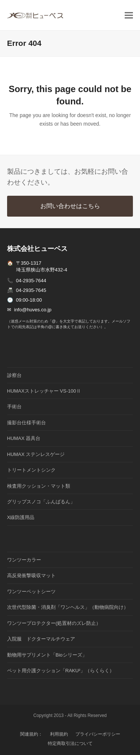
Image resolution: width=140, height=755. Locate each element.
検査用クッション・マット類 (38, 486)
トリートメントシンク (31, 470)
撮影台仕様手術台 (26, 422)
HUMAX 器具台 (24, 438)
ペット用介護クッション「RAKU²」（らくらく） (60, 670)
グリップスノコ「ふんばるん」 (41, 501)
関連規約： (31, 734)
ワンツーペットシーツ (31, 591)
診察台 (14, 375)
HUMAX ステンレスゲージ (36, 454)
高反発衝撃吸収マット (31, 575)
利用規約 (59, 734)
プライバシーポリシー (97, 734)
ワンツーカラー (24, 560)
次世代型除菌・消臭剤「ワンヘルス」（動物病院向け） (67, 607)
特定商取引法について (70, 743)
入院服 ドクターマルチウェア (41, 639)
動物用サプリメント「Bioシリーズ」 (47, 655)
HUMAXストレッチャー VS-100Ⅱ (44, 391)
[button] (129, 15)
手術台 (14, 406)
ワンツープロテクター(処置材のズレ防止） (54, 623)
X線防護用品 (21, 517)
